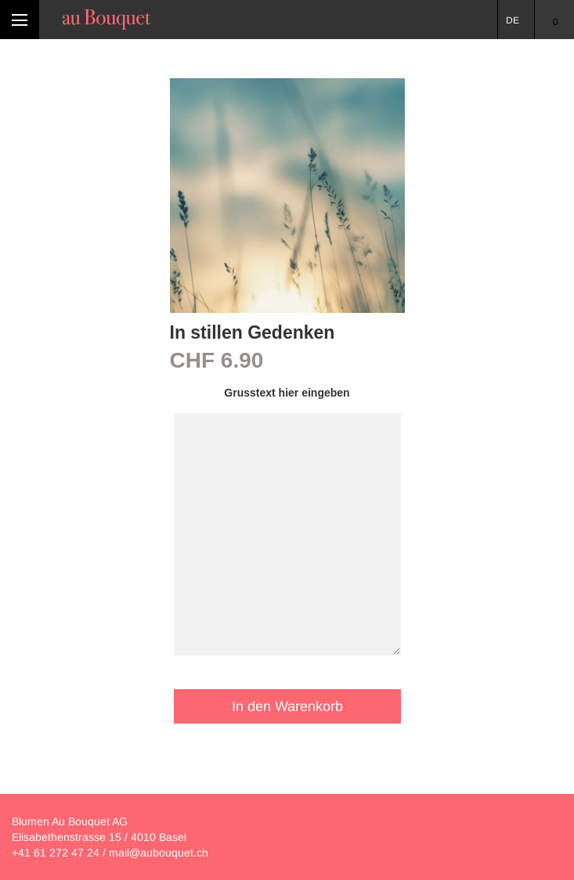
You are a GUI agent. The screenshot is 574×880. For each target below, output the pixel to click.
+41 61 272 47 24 (55, 852)
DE (512, 20)
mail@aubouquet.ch (158, 852)
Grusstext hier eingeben (286, 392)
